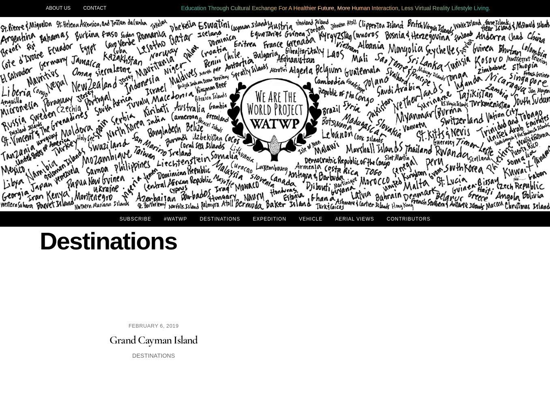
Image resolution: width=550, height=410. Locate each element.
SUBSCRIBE (135, 219)
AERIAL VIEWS (354, 219)
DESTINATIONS (220, 219)
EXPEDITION (269, 219)
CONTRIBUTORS (408, 219)
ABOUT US (58, 8)
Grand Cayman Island (154, 340)
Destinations (153, 355)
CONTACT (94, 8)
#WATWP (175, 219)
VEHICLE (310, 219)
